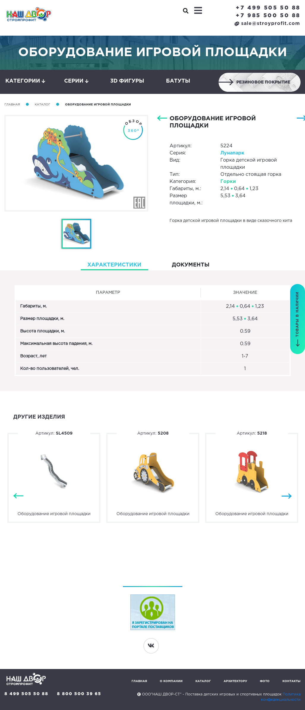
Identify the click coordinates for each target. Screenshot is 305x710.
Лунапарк (232, 153)
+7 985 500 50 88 (268, 15)
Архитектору (235, 681)
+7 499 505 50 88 (268, 8)
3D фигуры (127, 81)
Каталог (42, 104)
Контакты (291, 681)
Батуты (178, 81)
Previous (18, 496)
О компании (171, 681)
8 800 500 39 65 (79, 694)
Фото (265, 681)
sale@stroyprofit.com (267, 23)
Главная (12, 104)
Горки (228, 181)
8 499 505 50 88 (26, 694)
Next (287, 496)
